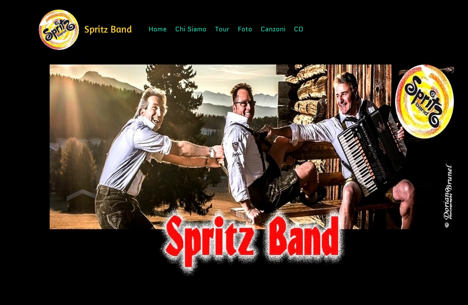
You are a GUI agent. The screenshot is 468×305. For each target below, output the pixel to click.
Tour (222, 29)
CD (298, 29)
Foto (245, 29)
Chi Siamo (191, 29)
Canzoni (272, 29)
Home (158, 29)
